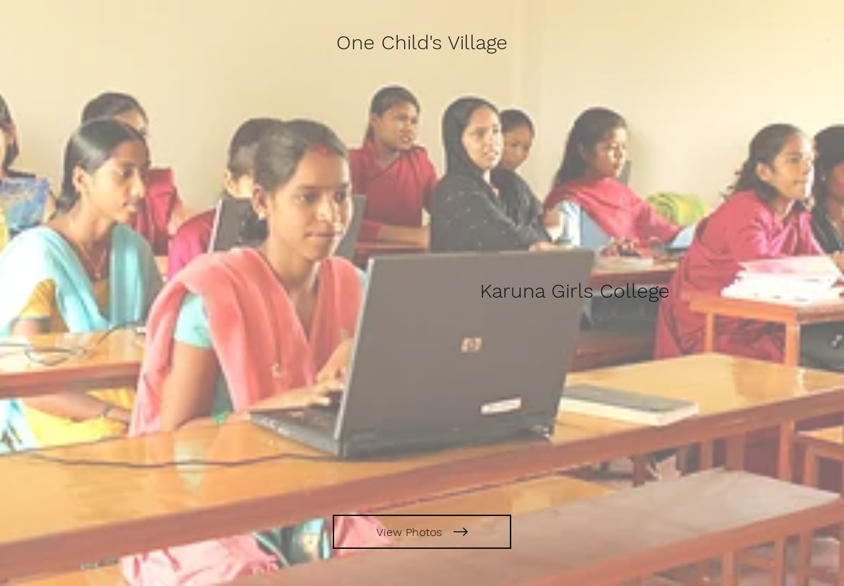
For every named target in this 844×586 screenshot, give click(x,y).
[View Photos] (422, 532)
